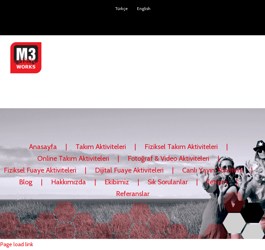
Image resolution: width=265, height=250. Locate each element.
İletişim (216, 182)
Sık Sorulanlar (168, 182)
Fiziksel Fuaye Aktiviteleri (40, 170)
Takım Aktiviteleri (101, 146)
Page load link (16, 244)
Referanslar (132, 193)
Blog (25, 182)
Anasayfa (43, 146)
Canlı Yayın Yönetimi (212, 170)
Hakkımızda (68, 182)
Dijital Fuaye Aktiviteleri (129, 170)
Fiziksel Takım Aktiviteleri (181, 146)
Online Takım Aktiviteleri (73, 158)
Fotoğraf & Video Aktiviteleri (168, 158)
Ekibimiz (117, 182)
